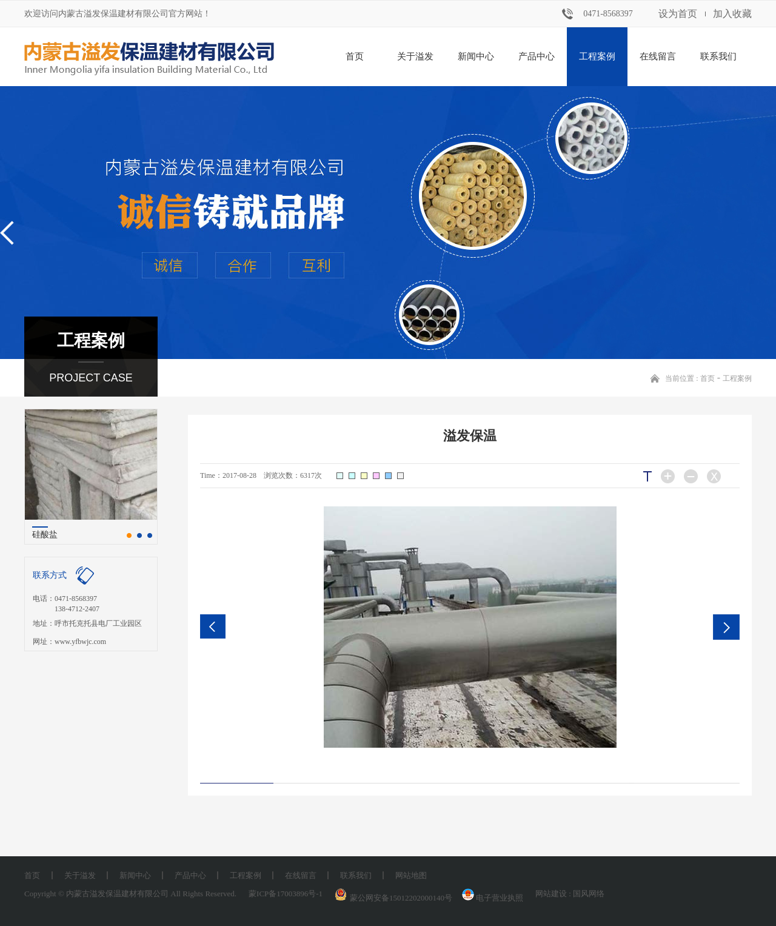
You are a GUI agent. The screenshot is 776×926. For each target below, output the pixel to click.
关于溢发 (415, 56)
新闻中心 (476, 56)
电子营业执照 (491, 897)
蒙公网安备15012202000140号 (401, 897)
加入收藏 (732, 13)
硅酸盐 (45, 534)
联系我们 (718, 56)
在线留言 (658, 56)
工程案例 (597, 56)
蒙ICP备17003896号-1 (286, 893)
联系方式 (50, 575)
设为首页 (677, 13)
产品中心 (536, 56)
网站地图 (411, 875)
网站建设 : (554, 893)
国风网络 (588, 893)
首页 (355, 56)
